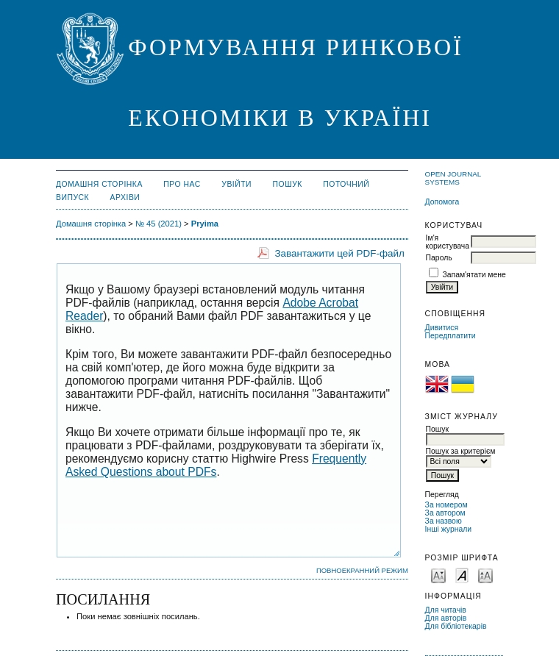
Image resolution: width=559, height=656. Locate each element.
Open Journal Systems (453, 178)
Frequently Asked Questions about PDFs (215, 465)
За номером (446, 505)
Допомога (442, 202)
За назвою (443, 521)
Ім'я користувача (447, 242)
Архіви (125, 197)
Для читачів (445, 610)
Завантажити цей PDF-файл (339, 253)
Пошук (287, 184)
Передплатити (450, 336)
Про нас (182, 184)
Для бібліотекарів (456, 626)
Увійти (236, 184)
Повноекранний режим (362, 570)
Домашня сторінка (99, 184)
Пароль (439, 258)
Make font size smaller (438, 574)
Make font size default (462, 574)
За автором (445, 513)
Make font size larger (485, 574)
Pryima (204, 223)
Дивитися (442, 328)
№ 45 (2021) (158, 223)
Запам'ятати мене (474, 275)
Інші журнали (448, 529)
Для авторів (446, 618)
